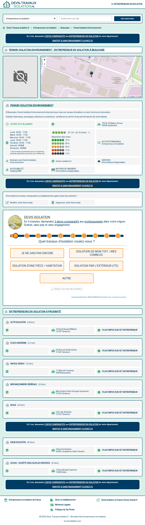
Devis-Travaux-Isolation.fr (18, 28)
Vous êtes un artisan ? (119, 297)
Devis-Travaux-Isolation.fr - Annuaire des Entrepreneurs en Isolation (76, 516)
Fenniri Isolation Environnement (87, 28)
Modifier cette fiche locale (21, 202)
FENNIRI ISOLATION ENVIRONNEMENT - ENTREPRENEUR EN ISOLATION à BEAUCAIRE (57, 49)
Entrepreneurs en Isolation (128, 4)
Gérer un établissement (65, 500)
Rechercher (127, 19)
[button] (91, 74)
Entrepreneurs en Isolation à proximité (35, 311)
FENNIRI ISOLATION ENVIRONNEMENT (31, 105)
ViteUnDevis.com (105, 297)
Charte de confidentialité (79, 297)
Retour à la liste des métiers (66, 289)
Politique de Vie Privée (65, 509)
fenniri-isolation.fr (64, 161)
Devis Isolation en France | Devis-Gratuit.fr (119, 500)
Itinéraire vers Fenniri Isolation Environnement (23, 161)
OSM (139, 97)
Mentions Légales (62, 505)
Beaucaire (65, 28)
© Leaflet (131, 97)
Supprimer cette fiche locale (68, 202)
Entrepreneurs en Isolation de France (25, 500)
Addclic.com (75, 521)
